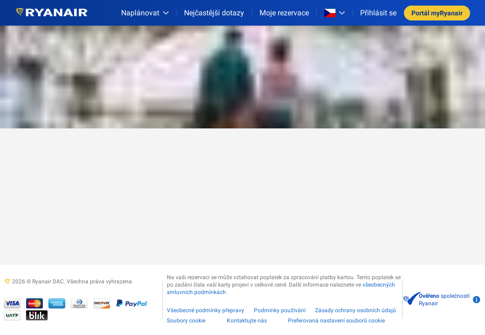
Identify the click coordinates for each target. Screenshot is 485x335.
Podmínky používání (280, 310)
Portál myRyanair (437, 13)
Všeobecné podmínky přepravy (205, 310)
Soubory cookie (186, 320)
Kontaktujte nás (247, 320)
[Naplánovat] (145, 13)
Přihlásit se (378, 12)
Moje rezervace (284, 12)
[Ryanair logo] (51, 12)
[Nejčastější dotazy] (214, 13)
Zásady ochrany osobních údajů (355, 310)
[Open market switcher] (334, 13)
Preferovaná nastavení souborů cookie (336, 320)
